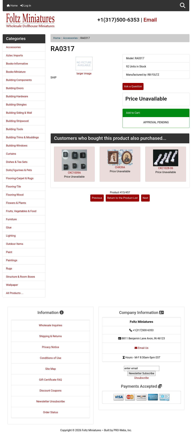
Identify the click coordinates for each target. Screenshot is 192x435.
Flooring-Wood (14, 194)
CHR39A (120, 167)
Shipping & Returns (50, 336)
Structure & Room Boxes (20, 276)
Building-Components (19, 80)
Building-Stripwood (17, 121)
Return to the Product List (122, 198)
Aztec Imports (14, 55)
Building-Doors (14, 88)
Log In (25, 5)
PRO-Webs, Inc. (123, 430)
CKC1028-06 (165, 168)
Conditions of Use (50, 358)
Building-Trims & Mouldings (22, 137)
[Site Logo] (33, 20)
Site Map (50, 368)
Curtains (11, 153)
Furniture (11, 219)
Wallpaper (12, 284)
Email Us (141, 348)
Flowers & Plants (16, 203)
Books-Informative (17, 63)
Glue (8, 227)
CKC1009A (74, 172)
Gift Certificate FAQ (50, 379)
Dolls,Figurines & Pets (19, 170)
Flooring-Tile (13, 186)
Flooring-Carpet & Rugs (20, 178)
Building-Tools (14, 129)
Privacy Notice (50, 347)
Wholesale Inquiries (50, 325)
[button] (183, 5)
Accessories (70, 38)
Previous (97, 198)
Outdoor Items (14, 244)
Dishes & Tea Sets (16, 162)
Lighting (11, 235)
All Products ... (14, 293)
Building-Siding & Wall (19, 112)
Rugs (9, 268)
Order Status (50, 412)
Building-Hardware (17, 96)
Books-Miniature (16, 71)
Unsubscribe (141, 377)
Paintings (11, 260)
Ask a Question (133, 86)
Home (12, 5)
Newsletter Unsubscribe (50, 401)
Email (150, 20)
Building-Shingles (16, 104)
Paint (9, 252)
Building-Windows (16, 145)
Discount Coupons (51, 390)
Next (145, 198)
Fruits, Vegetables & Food (21, 211)
